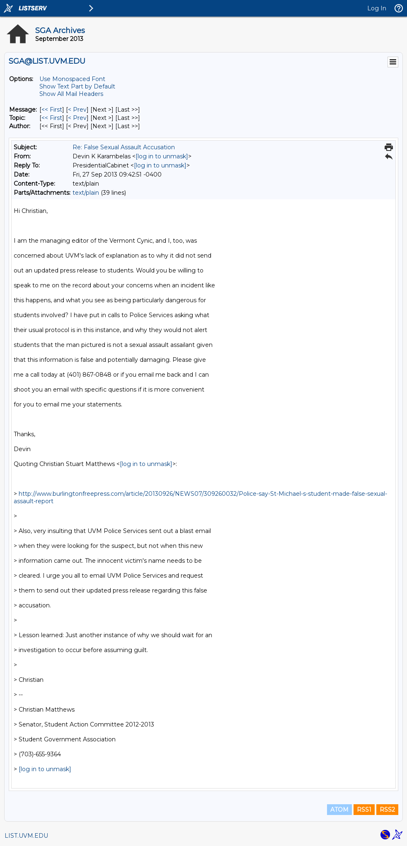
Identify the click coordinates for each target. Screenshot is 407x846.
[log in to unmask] (162, 156)
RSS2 (387, 809)
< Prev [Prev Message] (77, 109)
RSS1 (364, 809)
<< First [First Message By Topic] (51, 118)
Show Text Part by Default (77, 86)
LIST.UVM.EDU (26, 835)
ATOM (339, 809)
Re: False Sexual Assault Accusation (124, 147)
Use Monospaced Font (72, 79)
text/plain (86, 192)
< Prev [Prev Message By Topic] (77, 118)
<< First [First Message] (51, 109)
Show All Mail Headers (71, 94)
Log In (376, 8)
